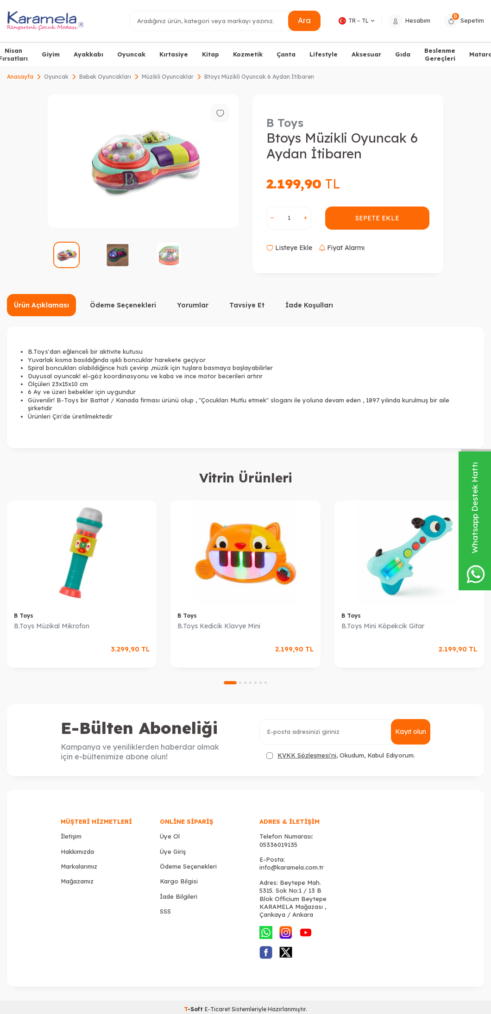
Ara (304, 20)
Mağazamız (77, 881)
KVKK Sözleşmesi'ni (306, 755)
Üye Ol (170, 836)
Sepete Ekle (377, 218)
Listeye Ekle (289, 248)
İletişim (71, 836)
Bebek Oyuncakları (105, 76)
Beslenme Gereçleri (439, 54)
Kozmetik (248, 54)
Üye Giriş (173, 851)
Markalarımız (79, 866)
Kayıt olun (410, 731)
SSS (165, 911)
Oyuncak (131, 54)
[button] (230, 682)
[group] (143, 161)
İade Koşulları (309, 305)
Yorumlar (192, 305)
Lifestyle (323, 54)
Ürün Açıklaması (41, 305)
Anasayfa (20, 76)
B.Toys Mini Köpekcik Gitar (382, 626)
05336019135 (278, 844)
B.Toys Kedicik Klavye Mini (218, 626)
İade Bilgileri (178, 896)
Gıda (402, 54)
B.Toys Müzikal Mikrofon (51, 626)
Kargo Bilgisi (179, 881)
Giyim (51, 54)
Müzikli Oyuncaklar (168, 76)
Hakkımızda (77, 851)
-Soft (194, 1009)
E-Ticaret (217, 1009)
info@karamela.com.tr (291, 867)
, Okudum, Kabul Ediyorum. (340, 755)
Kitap (210, 54)
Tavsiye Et (246, 305)
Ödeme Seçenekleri (123, 305)
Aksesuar (366, 54)
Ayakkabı (88, 54)
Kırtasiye (173, 54)
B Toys (284, 123)
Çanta (286, 54)
